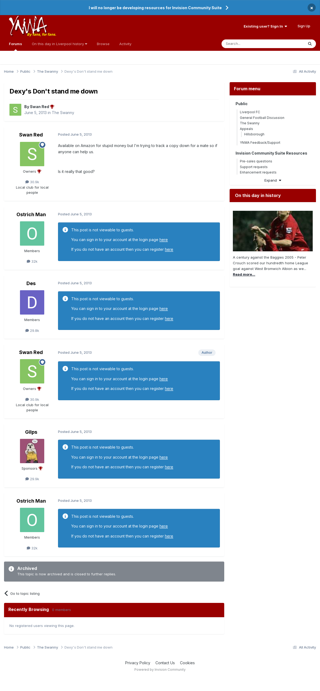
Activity (125, 44)
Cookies (187, 662)
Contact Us (165, 662)
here (163, 239)
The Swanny (63, 112)
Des (31, 283)
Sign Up (304, 26)
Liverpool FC (250, 112)
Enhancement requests (258, 172)
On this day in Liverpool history (59, 44)
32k (32, 261)
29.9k (32, 479)
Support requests (254, 167)
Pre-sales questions (256, 161)
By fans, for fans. (41, 34)
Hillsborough (254, 134)
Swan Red (31, 135)
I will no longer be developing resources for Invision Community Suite (155, 7)
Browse (103, 44)
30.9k (32, 182)
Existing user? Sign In (265, 26)
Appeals (246, 129)
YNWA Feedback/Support (260, 143)
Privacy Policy (137, 662)
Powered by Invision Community (160, 669)
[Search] (249, 43)
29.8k (32, 330)
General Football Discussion (262, 118)
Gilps (31, 432)
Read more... (244, 274)
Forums (15, 46)
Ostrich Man (31, 214)
